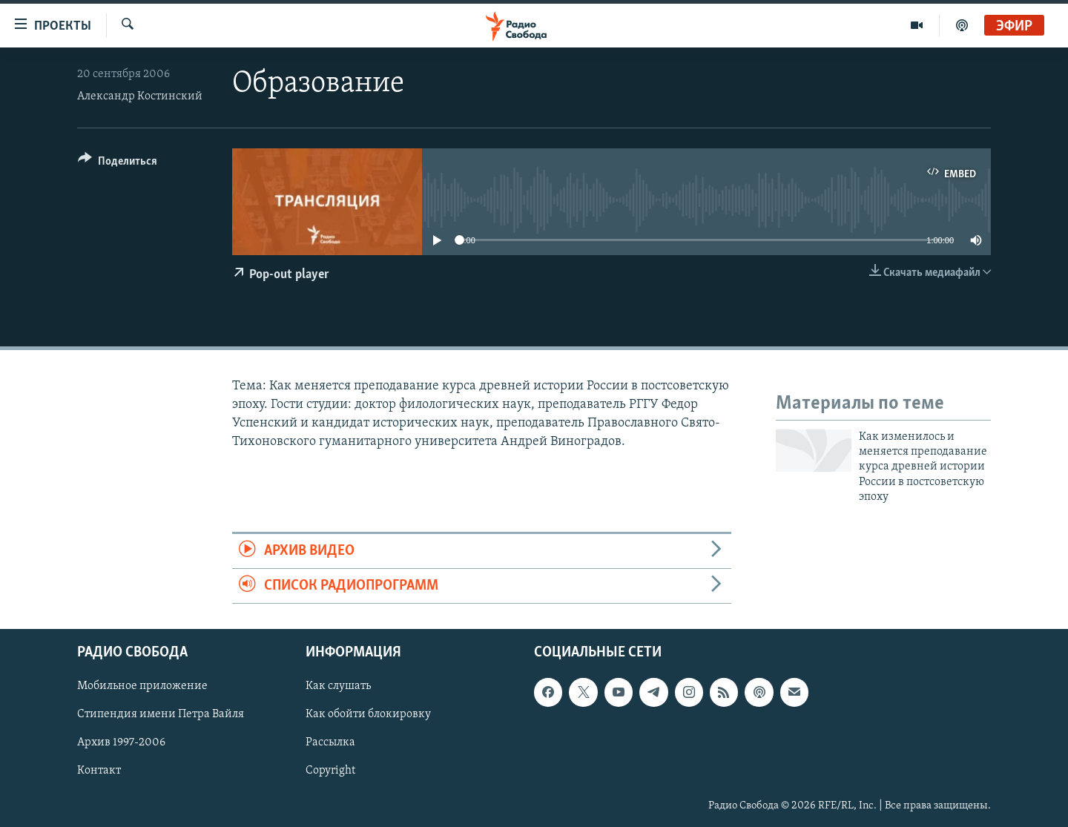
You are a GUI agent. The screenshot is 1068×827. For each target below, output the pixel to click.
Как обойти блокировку (368, 715)
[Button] (117, 163)
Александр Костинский (139, 96)
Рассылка (330, 743)
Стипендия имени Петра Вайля (160, 715)
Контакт (99, 771)
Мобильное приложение (142, 687)
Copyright (330, 771)
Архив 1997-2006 (121, 743)
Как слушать (338, 687)
